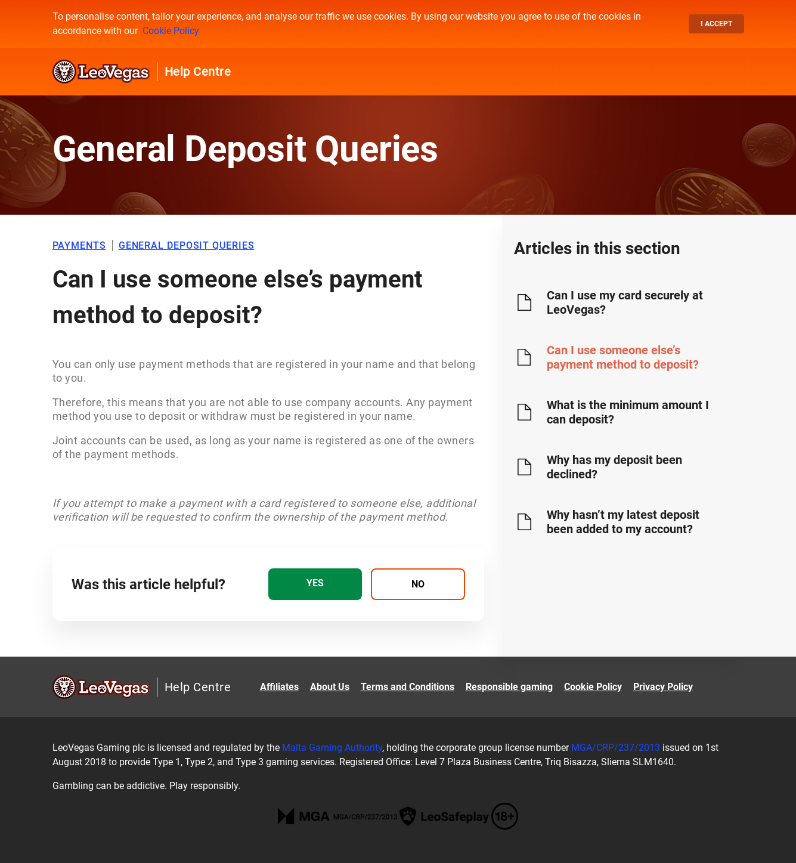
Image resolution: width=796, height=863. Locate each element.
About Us (329, 686)
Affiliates (279, 686)
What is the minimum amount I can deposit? (628, 412)
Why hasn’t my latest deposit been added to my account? (623, 522)
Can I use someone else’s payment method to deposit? (623, 357)
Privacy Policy (663, 686)
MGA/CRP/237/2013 (615, 747)
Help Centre (198, 71)
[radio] (315, 584)
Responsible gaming (509, 686)
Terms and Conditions (407, 686)
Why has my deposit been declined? (614, 467)
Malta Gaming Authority (332, 747)
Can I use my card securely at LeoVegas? (625, 302)
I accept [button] (716, 24)
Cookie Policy (171, 30)
